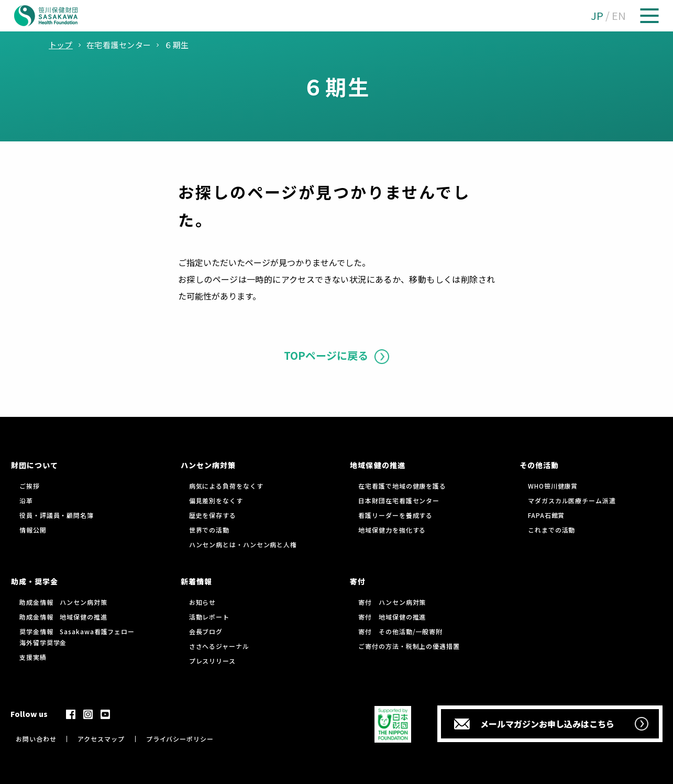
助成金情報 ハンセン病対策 (63, 602)
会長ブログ (206, 631)
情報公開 (33, 529)
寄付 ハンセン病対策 (392, 602)
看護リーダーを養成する (395, 515)
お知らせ (202, 602)
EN (619, 15)
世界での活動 (209, 529)
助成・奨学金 (34, 581)
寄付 (358, 581)
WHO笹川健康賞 (553, 485)
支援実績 (33, 657)
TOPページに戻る (326, 355)
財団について (34, 465)
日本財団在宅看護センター (398, 500)
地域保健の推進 (377, 465)
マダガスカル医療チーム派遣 (572, 500)
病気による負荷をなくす (226, 485)
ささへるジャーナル (219, 646)
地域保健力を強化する (392, 529)
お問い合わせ (36, 738)
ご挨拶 (29, 485)
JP (597, 15)
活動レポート (209, 616)
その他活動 (539, 465)
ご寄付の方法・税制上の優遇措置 (409, 646)
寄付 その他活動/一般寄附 (400, 631)
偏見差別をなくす (216, 500)
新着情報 (196, 581)
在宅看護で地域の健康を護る (402, 485)
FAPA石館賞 (546, 515)
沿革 (26, 500)
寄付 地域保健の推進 (392, 616)
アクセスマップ (101, 738)
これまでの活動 (551, 529)
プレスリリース (212, 660)
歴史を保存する (212, 515)
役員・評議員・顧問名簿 (56, 515)
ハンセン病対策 (208, 465)
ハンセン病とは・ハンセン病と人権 (243, 544)
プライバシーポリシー (180, 738)
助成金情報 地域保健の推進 (63, 616)
